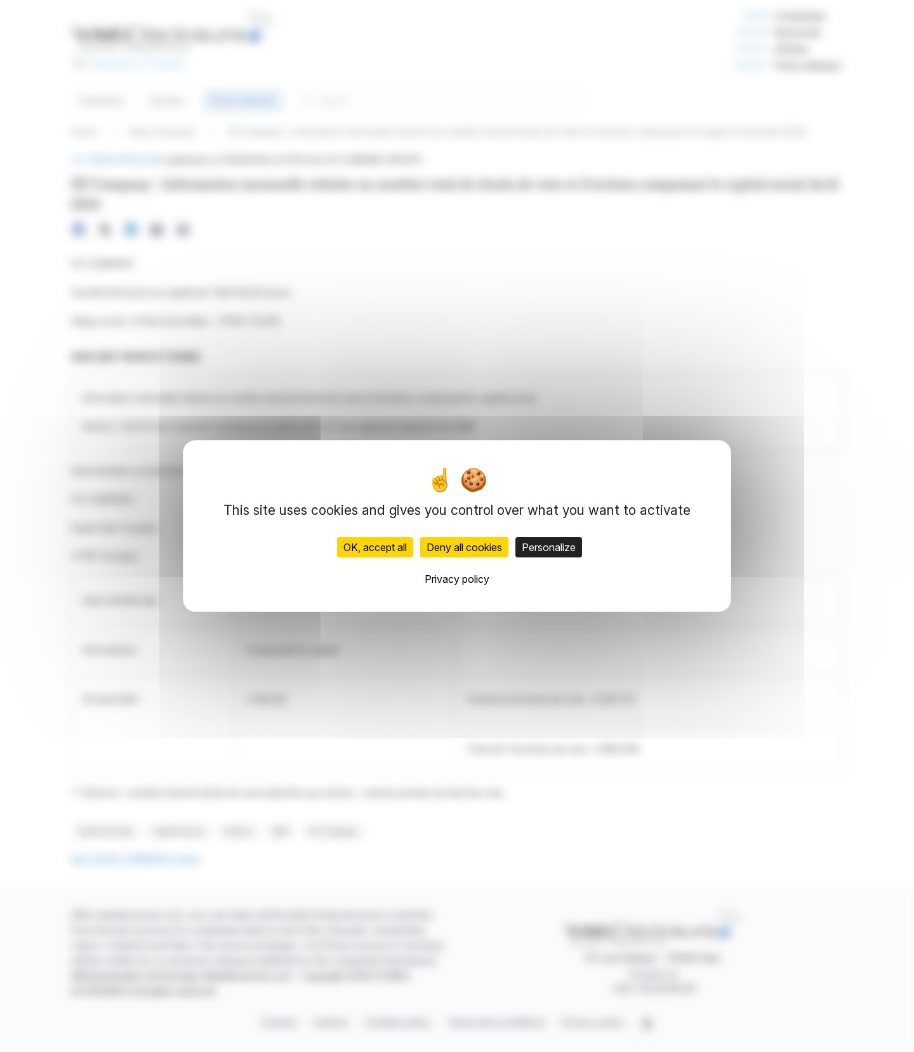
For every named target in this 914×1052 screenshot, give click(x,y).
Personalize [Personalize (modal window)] (549, 547)
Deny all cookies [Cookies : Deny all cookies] (464, 547)
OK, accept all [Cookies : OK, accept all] (375, 547)
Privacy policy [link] (457, 579)
